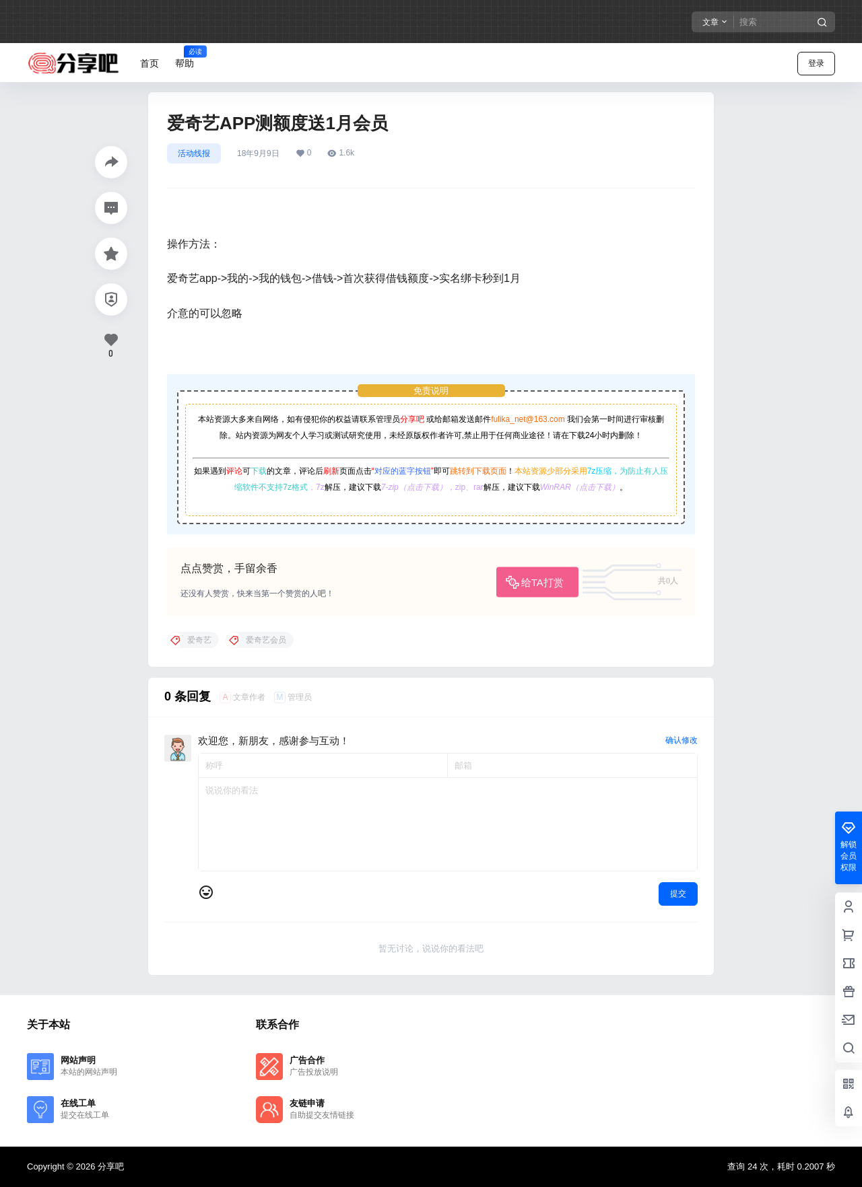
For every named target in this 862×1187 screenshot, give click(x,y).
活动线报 (194, 153)
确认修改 (681, 740)
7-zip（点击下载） (414, 487)
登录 (816, 63)
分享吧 (412, 419)
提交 (678, 893)
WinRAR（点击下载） (580, 487)
